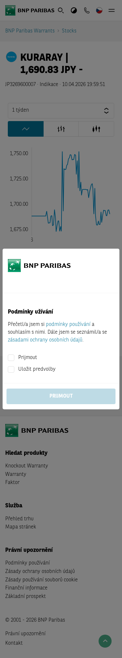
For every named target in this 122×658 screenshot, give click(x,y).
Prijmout (27, 357)
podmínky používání (68, 324)
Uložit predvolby (37, 369)
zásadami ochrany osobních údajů (45, 340)
